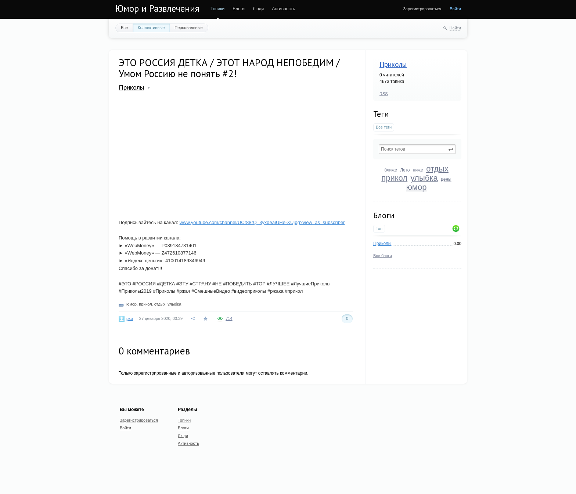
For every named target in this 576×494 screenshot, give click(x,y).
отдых (437, 168)
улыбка (424, 178)
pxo (129, 318)
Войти (455, 9)
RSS (383, 93)
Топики (217, 8)
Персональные (188, 27)
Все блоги (382, 255)
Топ (379, 228)
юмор (416, 187)
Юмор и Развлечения (157, 8)
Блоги (239, 8)
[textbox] (417, 149)
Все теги (384, 127)
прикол (394, 178)
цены (446, 179)
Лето (405, 170)
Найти (455, 28)
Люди (258, 8)
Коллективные (151, 27)
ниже (418, 170)
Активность (283, 8)
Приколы (393, 64)
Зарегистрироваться (422, 9)
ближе (390, 170)
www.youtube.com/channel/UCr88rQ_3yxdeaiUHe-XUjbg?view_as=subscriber (262, 222)
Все (124, 27)
